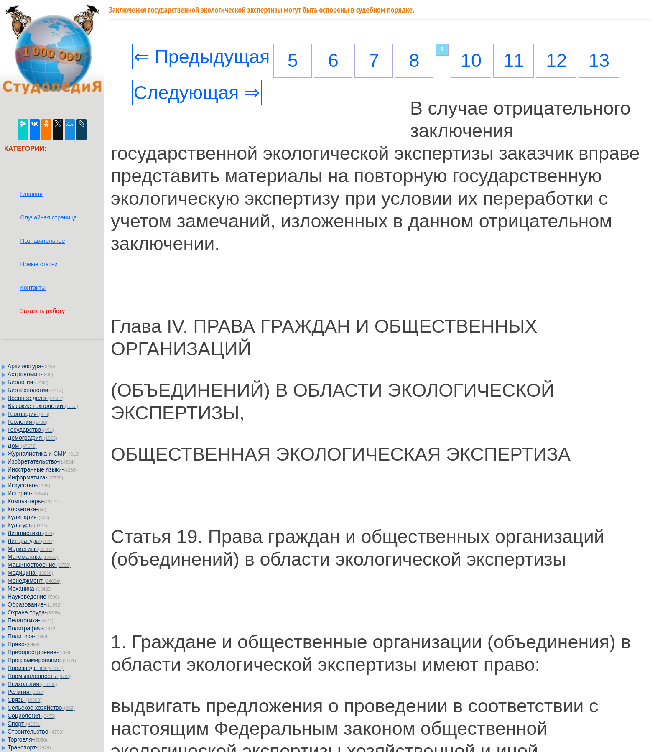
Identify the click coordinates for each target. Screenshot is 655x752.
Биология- (28, 382)
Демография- (32, 437)
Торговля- (27, 739)
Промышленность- (39, 676)
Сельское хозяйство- (41, 707)
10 (471, 60)
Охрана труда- (34, 612)
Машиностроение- (39, 564)
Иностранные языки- (42, 469)
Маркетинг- (31, 549)
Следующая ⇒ (197, 92)
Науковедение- (33, 596)
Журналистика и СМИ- (43, 453)
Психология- (32, 684)
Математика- (33, 556)
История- (28, 493)
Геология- (27, 421)
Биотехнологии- (36, 390)
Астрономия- (30, 374)
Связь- (24, 699)
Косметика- (27, 509)
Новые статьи (39, 264)
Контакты (33, 287)
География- (28, 413)
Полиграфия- (32, 628)
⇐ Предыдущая (202, 56)
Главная (31, 194)
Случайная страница (48, 217)
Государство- (31, 429)
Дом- (22, 445)
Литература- (31, 541)
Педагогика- (31, 620)
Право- (24, 644)
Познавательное (42, 240)
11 (513, 60)
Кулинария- (28, 517)
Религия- (26, 691)
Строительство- (36, 731)
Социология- (31, 715)
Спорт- (25, 723)
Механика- (30, 588)
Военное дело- (36, 398)
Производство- (36, 668)
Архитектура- (32, 366)
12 (556, 60)
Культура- (27, 525)
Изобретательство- (41, 461)
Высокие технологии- (43, 406)
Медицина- (30, 572)
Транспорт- (29, 747)
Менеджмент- (34, 580)
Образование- (34, 604)
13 (599, 60)
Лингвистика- (31, 533)
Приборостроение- (40, 652)
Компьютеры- (34, 501)
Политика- (28, 636)
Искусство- (29, 485)
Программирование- (42, 660)
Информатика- (35, 477)
